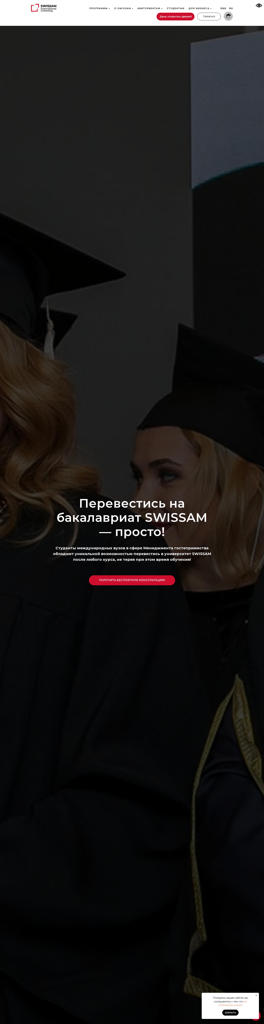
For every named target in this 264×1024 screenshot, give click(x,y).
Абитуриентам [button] (148, 8)
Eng (223, 8)
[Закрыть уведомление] (256, 995)
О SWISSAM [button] (122, 8)
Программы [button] (98, 8)
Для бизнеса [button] (199, 8)
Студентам (175, 8)
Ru (231, 8)
